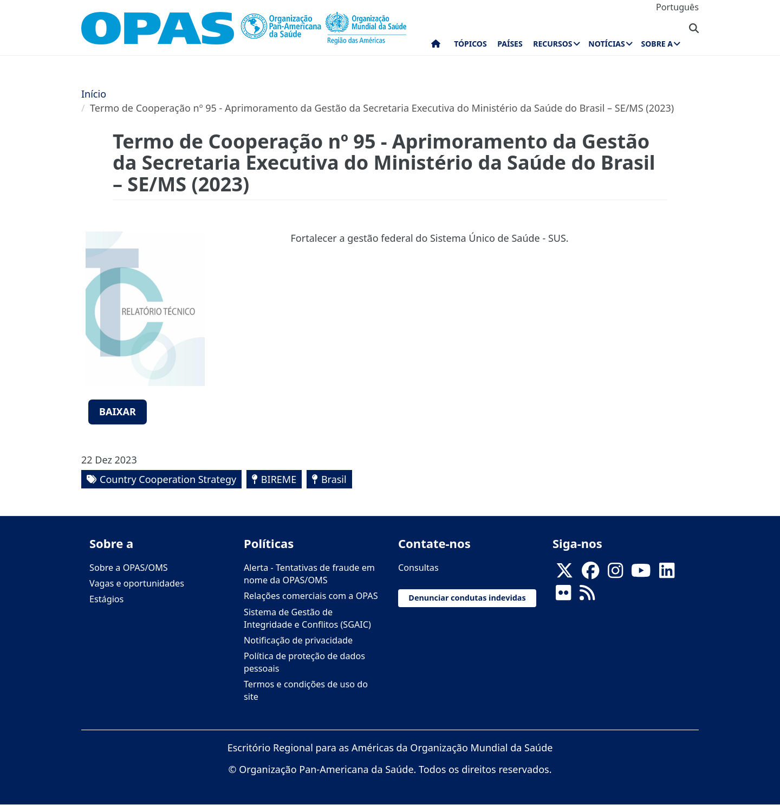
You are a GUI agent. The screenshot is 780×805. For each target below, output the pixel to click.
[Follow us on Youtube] (641, 574)
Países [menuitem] (509, 43)
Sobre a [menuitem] (657, 43)
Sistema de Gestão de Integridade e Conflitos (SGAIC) (307, 618)
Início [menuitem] (435, 46)
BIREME (278, 479)
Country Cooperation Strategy (168, 479)
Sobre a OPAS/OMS (128, 568)
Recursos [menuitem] (552, 43)
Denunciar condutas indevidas (466, 598)
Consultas (418, 568)
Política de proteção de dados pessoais (304, 662)
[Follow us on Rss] (587, 596)
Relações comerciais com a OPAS (311, 596)
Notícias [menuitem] (606, 43)
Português (677, 7)
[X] (564, 574)
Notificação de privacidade (298, 640)
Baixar (117, 411)
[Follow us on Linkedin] (666, 574)
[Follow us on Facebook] (590, 574)
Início (93, 93)
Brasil (334, 479)
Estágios (106, 599)
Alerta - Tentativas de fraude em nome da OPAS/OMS (309, 574)
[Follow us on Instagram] (615, 574)
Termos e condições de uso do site (306, 690)
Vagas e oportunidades (136, 583)
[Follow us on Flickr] (563, 596)
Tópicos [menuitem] (470, 43)
